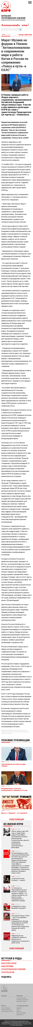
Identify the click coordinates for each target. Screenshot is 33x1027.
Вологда (19, 1011)
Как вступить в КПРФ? (9, 963)
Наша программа (7, 966)
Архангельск (20, 1014)
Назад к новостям (25, 35)
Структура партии (7, 972)
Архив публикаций (16, 948)
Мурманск (19, 1008)
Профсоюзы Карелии (22, 999)
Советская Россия (6, 1009)
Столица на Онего (21, 998)
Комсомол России (21, 1001)
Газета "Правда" (5, 1008)
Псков (18, 1009)
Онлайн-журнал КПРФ (7, 1011)
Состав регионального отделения (13, 969)
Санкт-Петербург (21, 1013)
